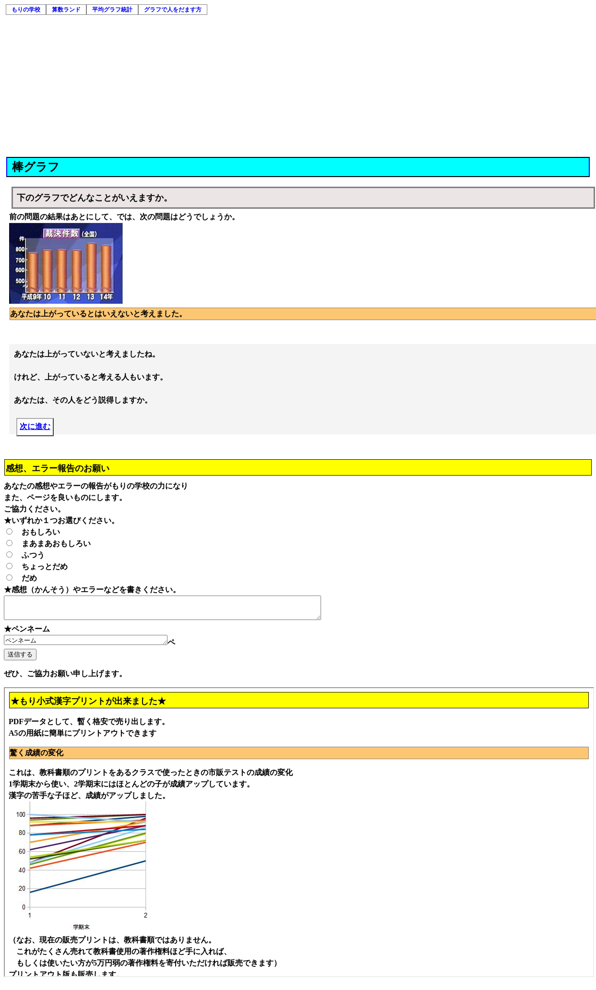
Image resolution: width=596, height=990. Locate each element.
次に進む (35, 427)
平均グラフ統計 (112, 9)
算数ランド (66, 9)
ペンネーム (95, 645)
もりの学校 (26, 9)
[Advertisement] (298, 85)
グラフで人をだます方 (173, 9)
